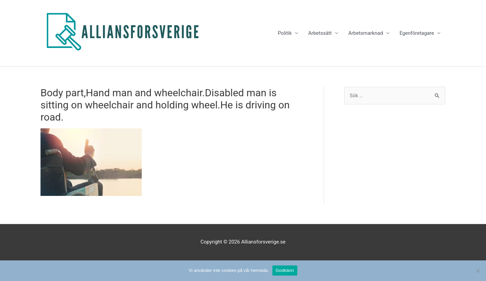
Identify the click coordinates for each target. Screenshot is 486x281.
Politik (285, 33)
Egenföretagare (417, 33)
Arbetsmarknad (365, 33)
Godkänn (285, 270)
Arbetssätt (320, 33)
